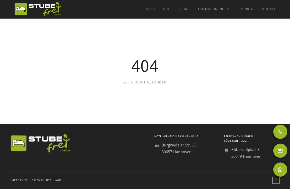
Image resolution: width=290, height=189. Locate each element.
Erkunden (245, 9)
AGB (58, 180)
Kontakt (268, 9)
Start (150, 9)
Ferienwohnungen (212, 9)
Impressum (19, 180)
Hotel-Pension (176, 9)
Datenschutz (41, 180)
